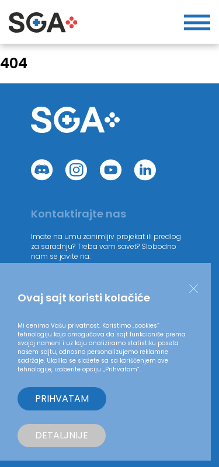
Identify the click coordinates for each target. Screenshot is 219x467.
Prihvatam (62, 398)
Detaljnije (61, 435)
